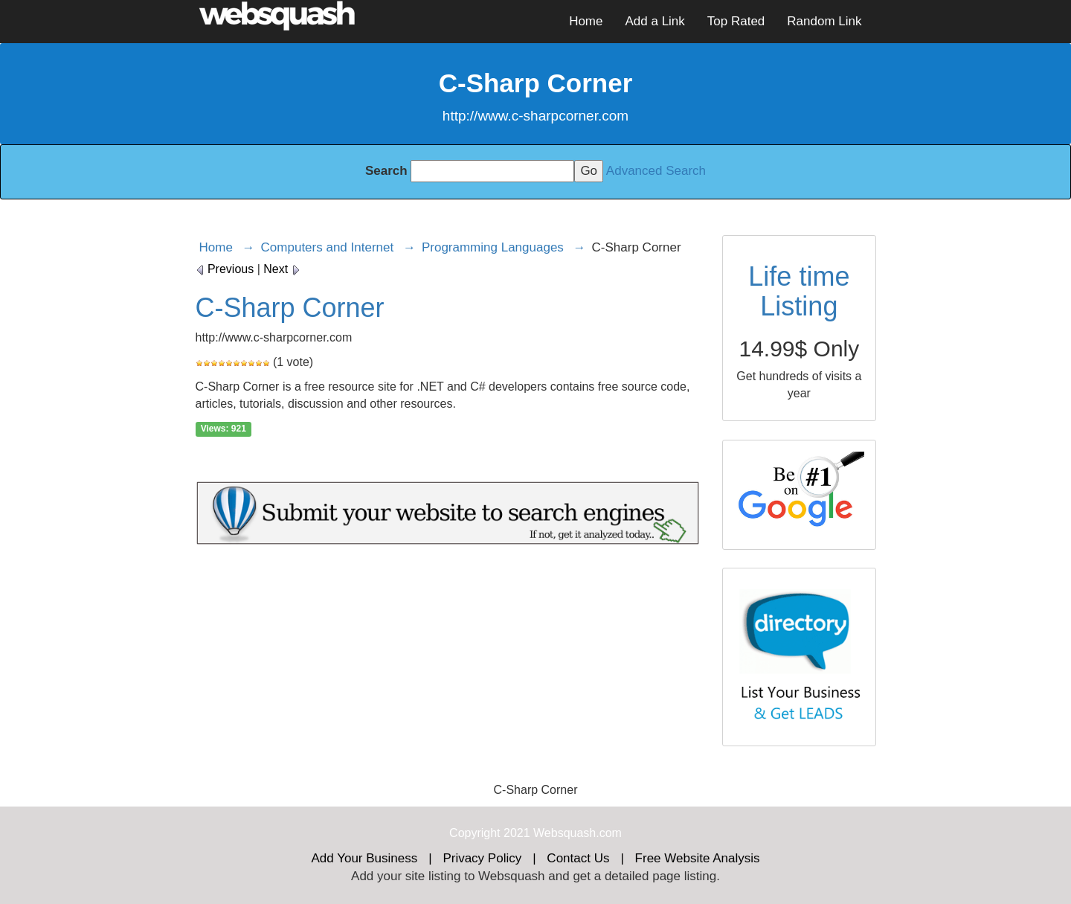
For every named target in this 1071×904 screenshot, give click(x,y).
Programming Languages (493, 247)
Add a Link (654, 21)
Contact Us (578, 858)
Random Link (824, 21)
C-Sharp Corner (290, 307)
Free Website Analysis (697, 858)
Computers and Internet (327, 247)
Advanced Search (656, 171)
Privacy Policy (482, 858)
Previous (225, 269)
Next (281, 269)
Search (386, 171)
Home (585, 21)
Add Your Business (365, 858)
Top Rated (736, 21)
